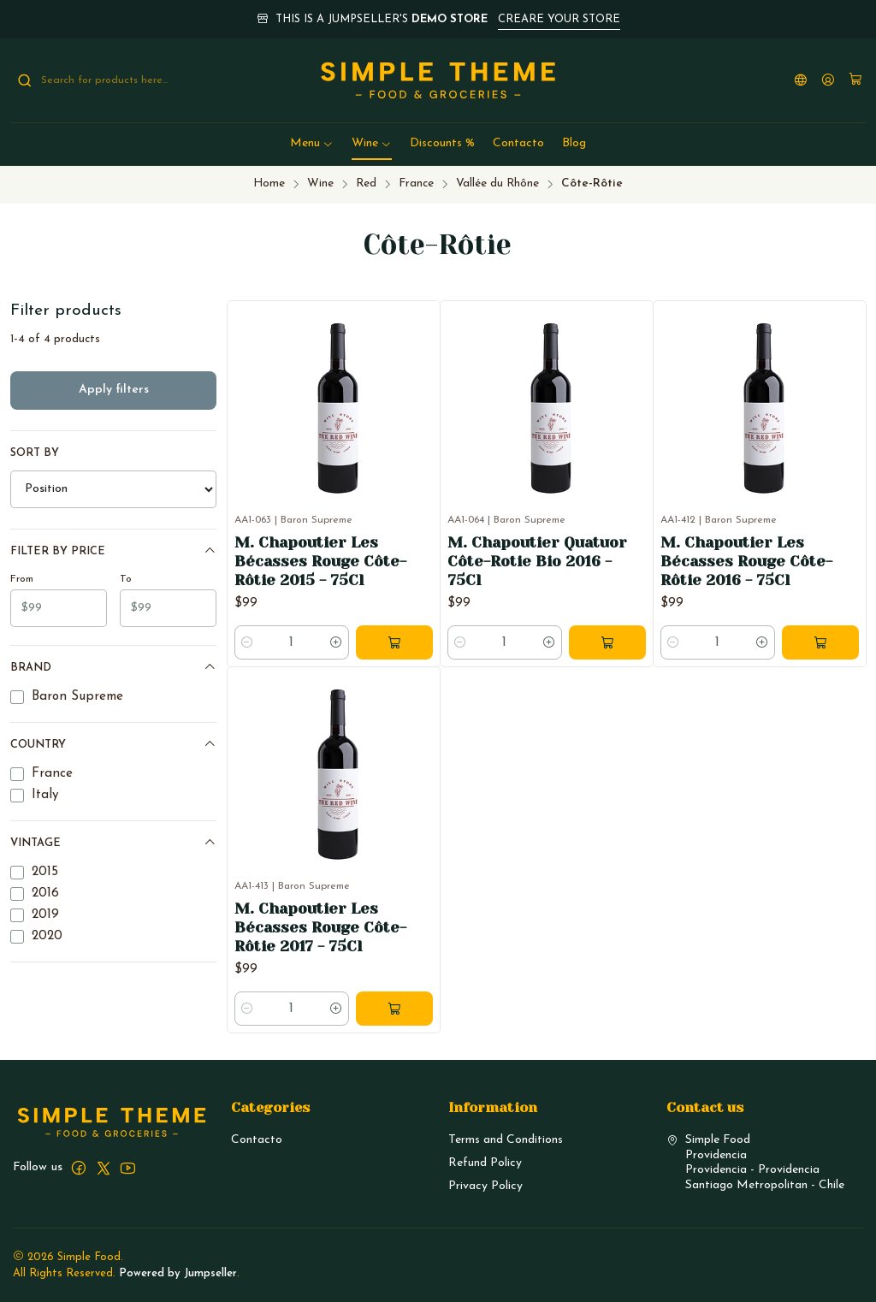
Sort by (34, 453)
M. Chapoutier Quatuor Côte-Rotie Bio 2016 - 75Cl (537, 561)
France (416, 183)
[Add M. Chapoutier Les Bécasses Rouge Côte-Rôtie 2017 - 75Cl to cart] (394, 1059)
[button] (312, 143)
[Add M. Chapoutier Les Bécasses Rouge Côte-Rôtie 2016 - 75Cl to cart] (820, 642)
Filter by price (113, 550)
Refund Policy (485, 1163)
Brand (113, 666)
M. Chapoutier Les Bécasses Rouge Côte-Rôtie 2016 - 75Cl (746, 561)
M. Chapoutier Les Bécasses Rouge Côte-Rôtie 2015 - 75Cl (320, 561)
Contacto (256, 1139)
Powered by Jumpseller (178, 1273)
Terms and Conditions (505, 1139)
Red (366, 183)
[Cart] (855, 81)
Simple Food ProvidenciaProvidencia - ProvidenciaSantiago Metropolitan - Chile (755, 1162)
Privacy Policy (485, 1186)
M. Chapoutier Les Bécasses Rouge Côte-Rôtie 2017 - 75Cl (320, 977)
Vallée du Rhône (497, 183)
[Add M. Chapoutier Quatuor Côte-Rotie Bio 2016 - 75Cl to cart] (607, 642)
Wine (320, 183)
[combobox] (104, 80)
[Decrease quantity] (247, 642)
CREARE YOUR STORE (559, 19)
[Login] (828, 80)
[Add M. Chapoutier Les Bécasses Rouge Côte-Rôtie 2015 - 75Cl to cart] (394, 642)
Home (269, 183)
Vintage (113, 842)
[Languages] (801, 80)
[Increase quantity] (336, 642)
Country (113, 743)
